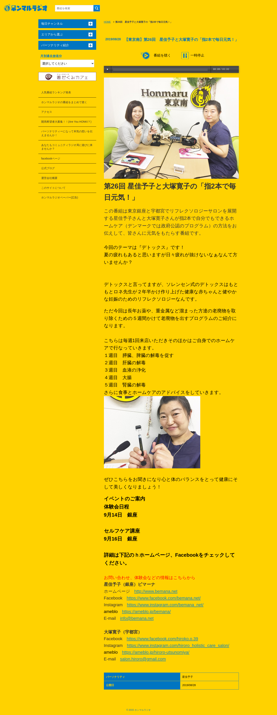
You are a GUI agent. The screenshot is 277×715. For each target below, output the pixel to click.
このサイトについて (53, 187)
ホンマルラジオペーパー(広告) (59, 197)
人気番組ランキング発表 (56, 92)
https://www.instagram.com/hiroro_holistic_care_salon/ (178, 645)
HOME (107, 22)
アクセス (46, 111)
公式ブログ (48, 168)
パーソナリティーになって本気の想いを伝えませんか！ (67, 133)
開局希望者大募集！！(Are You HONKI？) (66, 121)
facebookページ (50, 158)
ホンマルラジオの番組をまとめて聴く (64, 102)
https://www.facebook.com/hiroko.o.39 (162, 638)
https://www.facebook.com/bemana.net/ (164, 598)
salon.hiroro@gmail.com (143, 659)
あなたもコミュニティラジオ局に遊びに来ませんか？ (67, 146)
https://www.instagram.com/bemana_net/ (165, 604)
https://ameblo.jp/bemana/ (146, 611)
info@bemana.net (137, 618)
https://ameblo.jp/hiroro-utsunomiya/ (155, 652)
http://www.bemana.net (156, 591)
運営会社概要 (49, 178)
